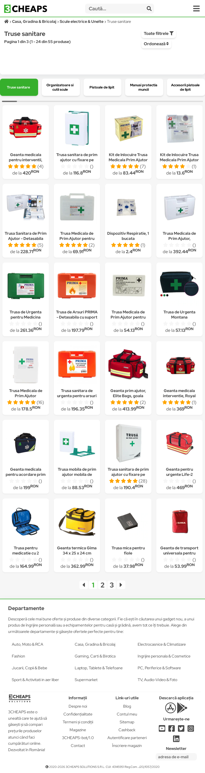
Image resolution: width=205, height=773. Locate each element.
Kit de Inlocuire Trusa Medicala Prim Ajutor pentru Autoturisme (179, 160)
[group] (19, 87)
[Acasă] (6, 21)
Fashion (18, 656)
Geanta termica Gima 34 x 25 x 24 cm (77, 550)
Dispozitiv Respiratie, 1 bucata (128, 236)
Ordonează (156, 43)
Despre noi (78, 706)
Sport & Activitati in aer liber (35, 679)
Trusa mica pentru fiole (128, 550)
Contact (78, 745)
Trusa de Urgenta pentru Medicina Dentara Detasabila (26, 317)
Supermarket (86, 679)
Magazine (78, 729)
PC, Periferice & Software (159, 668)
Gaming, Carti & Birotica (95, 656)
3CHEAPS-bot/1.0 (78, 737)
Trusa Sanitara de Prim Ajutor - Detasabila (25, 236)
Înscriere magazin (127, 745)
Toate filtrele (159, 33)
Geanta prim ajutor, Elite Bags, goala (128, 393)
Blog (127, 706)
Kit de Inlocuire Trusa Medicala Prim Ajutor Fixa (128, 160)
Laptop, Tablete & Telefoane (99, 668)
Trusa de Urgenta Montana (179, 314)
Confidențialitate (77, 714)
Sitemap (127, 722)
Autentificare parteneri (127, 737)
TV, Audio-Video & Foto (157, 679)
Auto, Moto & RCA (27, 644)
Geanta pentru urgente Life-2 (179, 472)
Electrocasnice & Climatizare (162, 644)
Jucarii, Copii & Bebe (29, 668)
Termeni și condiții (78, 722)
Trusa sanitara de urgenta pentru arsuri (77, 393)
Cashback (126, 729)
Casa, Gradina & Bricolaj (95, 644)
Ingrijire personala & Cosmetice (164, 656)
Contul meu (127, 714)
